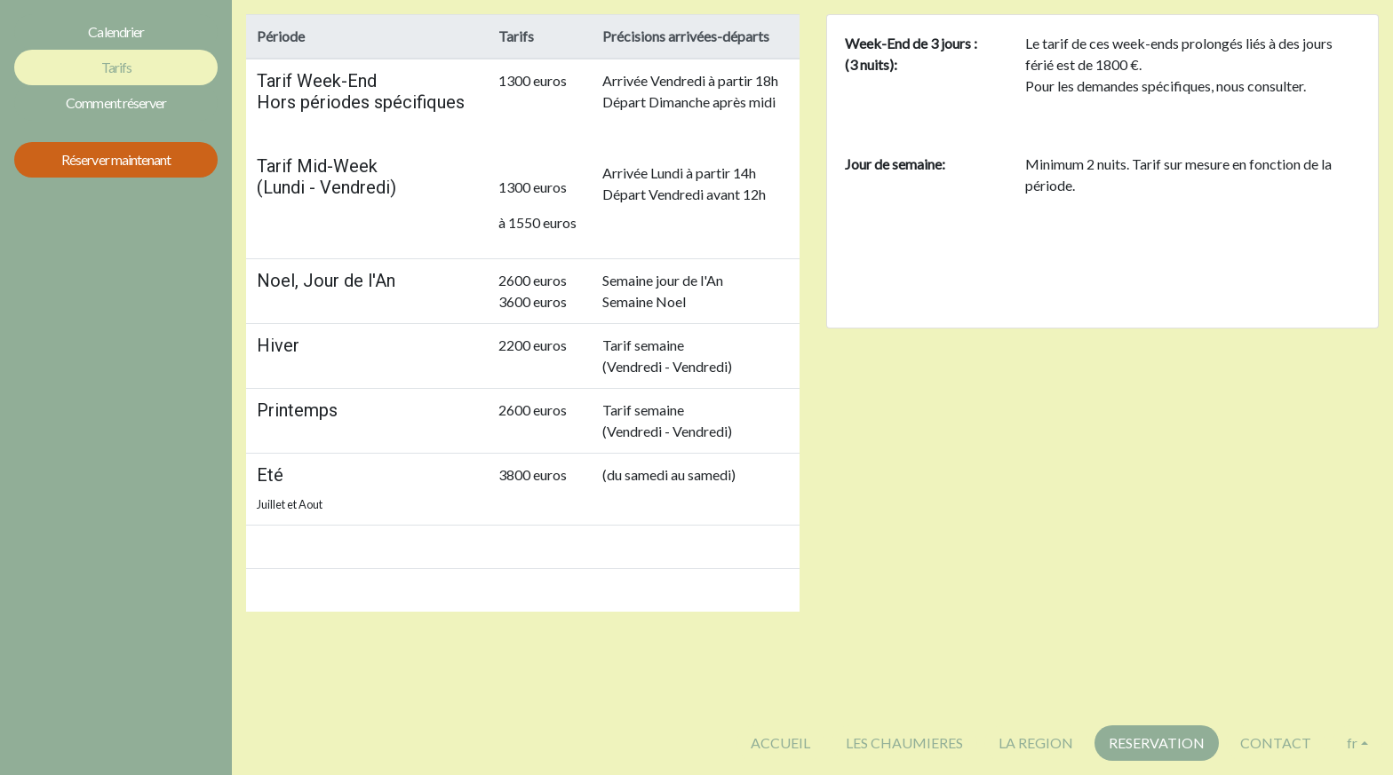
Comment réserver (116, 102)
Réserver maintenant (116, 159)
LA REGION (1036, 742)
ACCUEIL (780, 742)
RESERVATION (1157, 742)
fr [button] (1352, 742)
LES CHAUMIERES (904, 742)
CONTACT (1275, 742)
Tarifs (116, 67)
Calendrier (115, 31)
